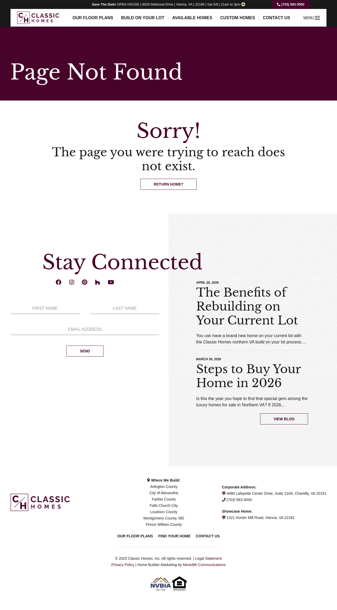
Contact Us (276, 18)
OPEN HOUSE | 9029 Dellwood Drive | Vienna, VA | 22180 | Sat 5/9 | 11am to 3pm (166, 4)
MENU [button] (311, 18)
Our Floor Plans (92, 18)
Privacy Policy (122, 565)
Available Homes (192, 18)
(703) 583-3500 (290, 4)
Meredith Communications (204, 565)
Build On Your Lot (142, 18)
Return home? (169, 184)
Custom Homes (237, 18)
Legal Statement (208, 558)
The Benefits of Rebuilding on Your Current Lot (247, 306)
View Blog (284, 419)
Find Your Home (174, 536)
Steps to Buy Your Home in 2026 (248, 376)
